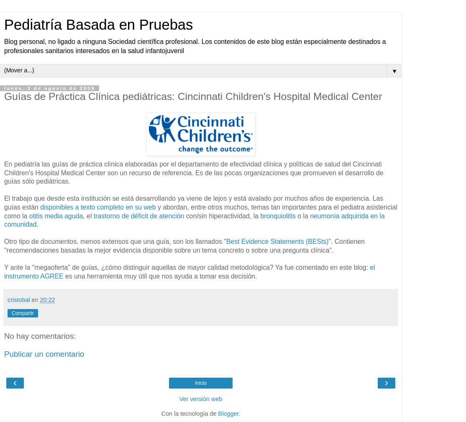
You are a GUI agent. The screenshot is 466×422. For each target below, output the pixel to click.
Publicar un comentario (44, 354)
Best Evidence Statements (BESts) (277, 241)
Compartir (23, 313)
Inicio (201, 383)
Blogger (228, 413)
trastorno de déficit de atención (139, 216)
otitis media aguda (56, 216)
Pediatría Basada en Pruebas (98, 25)
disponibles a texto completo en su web (98, 207)
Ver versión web (200, 399)
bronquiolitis (277, 216)
